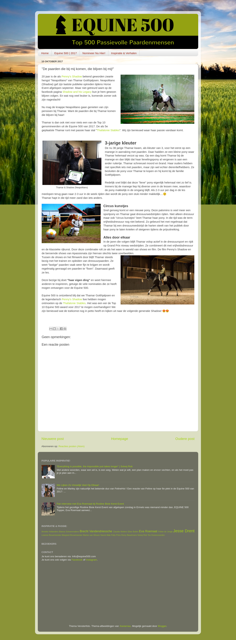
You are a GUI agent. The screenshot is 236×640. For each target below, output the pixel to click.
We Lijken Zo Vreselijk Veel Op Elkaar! (78, 485)
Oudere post (185, 439)
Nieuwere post (52, 439)
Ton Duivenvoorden (156, 535)
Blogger (162, 626)
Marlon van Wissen (91, 535)
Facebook (77, 559)
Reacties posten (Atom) (71, 446)
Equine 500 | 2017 (65, 53)
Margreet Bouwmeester (72, 535)
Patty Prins (116, 535)
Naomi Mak (105, 535)
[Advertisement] (118, 593)
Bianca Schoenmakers (69, 531)
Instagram (91, 559)
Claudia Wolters (120, 531)
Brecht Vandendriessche (96, 531)
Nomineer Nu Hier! (93, 53)
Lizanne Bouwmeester (51, 535)
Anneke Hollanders (49, 531)
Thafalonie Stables (108, 130)
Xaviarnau (125, 626)
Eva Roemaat (148, 531)
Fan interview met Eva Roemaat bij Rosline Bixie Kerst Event (90, 503)
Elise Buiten (133, 531)
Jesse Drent (184, 531)
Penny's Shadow (72, 76)
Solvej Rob (142, 535)
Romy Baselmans (129, 535)
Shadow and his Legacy (77, 91)
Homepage (119, 439)
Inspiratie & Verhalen (124, 53)
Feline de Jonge (165, 531)
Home (45, 53)
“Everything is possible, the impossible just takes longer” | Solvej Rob (95, 466)
